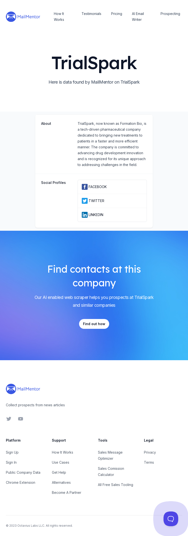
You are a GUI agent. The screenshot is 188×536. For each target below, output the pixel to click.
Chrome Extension (20, 482)
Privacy (150, 452)
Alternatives (61, 482)
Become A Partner (66, 492)
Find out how (94, 324)
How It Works (59, 17)
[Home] (23, 17)
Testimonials (91, 14)
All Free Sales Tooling (115, 485)
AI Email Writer (138, 17)
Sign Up (12, 452)
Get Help (59, 472)
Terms (149, 462)
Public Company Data (23, 472)
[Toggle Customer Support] (171, 518)
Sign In (11, 462)
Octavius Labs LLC (30, 525)
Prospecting (170, 14)
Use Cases (60, 462)
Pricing (116, 14)
